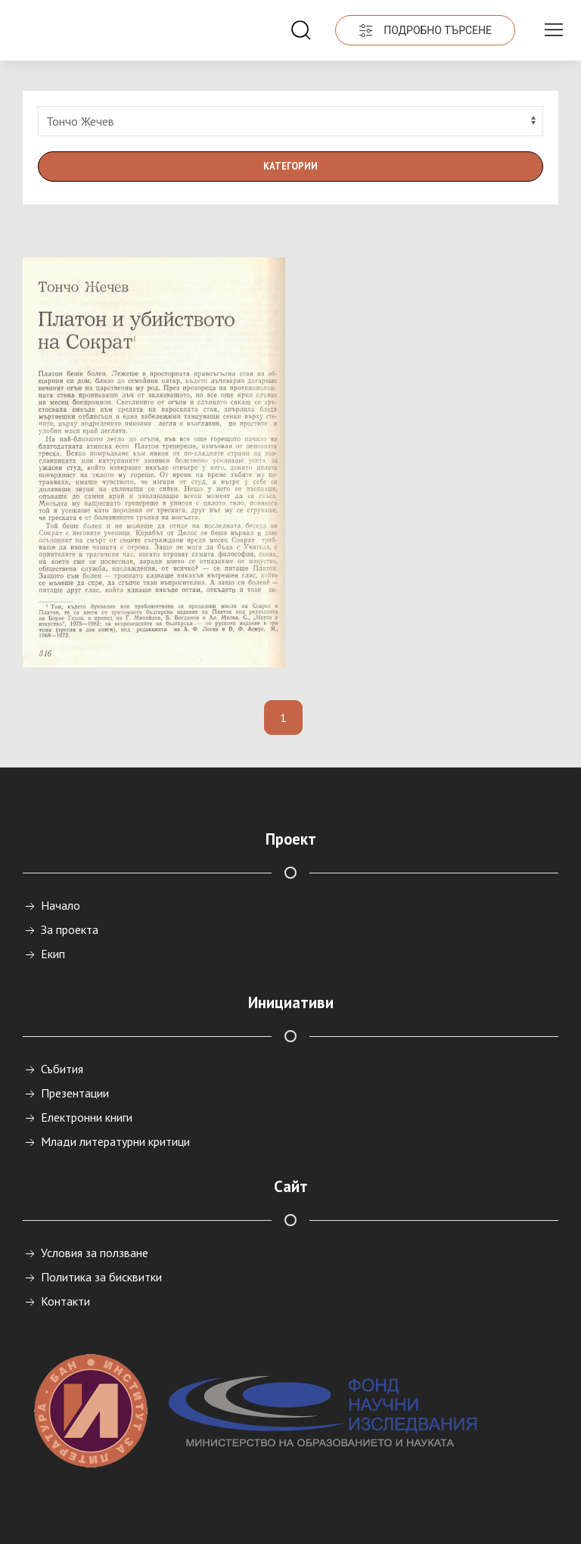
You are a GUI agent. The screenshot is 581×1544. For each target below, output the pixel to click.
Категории (290, 166)
